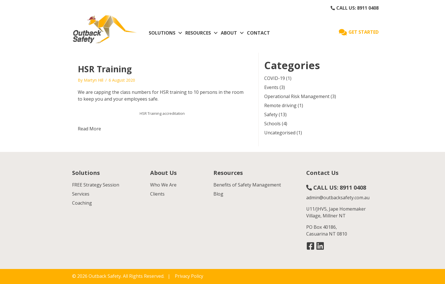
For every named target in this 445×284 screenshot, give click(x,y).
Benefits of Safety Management (247, 185)
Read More (89, 129)
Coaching (82, 203)
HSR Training (105, 69)
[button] (310, 246)
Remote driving (280, 105)
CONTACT (258, 33)
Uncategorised (279, 133)
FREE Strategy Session (95, 185)
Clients (157, 194)
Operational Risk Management (296, 96)
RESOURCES (198, 33)
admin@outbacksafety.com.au (338, 197)
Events (271, 87)
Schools (272, 123)
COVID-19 (274, 78)
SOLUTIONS (162, 33)
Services (80, 194)
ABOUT (229, 33)
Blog (218, 194)
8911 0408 (368, 8)
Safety (271, 114)
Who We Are (163, 185)
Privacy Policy (189, 276)
